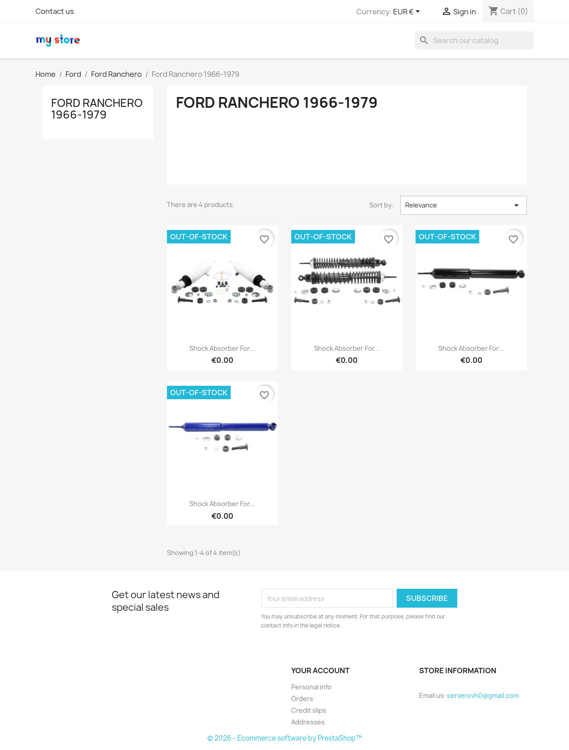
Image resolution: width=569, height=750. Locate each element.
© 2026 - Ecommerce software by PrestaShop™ (284, 738)
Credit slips (308, 710)
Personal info (311, 687)
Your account (320, 670)
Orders (302, 698)
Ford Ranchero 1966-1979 (97, 108)
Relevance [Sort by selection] (463, 205)
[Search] (474, 40)
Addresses (308, 722)
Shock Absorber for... (222, 348)
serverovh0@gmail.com (483, 695)
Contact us (54, 11)
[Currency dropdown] (408, 12)
